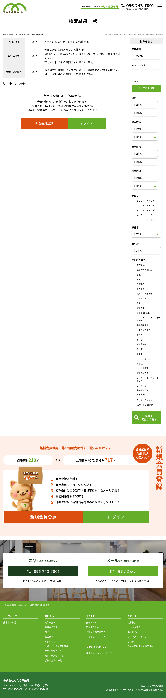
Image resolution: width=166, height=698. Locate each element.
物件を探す (50, 622)
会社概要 (132, 622)
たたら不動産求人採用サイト (142, 646)
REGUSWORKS (157, 686)
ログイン (49, 632)
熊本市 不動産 (8, 38)
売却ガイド (91, 622)
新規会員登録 (51, 627)
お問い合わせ (134, 632)
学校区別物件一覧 (53, 660)
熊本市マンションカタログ (99, 653)
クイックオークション (97, 636)
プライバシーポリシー (138, 636)
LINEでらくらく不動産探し (58, 646)
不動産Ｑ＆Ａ (51, 641)
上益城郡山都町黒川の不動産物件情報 (30, 38)
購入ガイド (50, 636)
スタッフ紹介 (134, 627)
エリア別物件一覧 (53, 651)
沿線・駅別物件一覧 (54, 655)
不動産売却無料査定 (95, 632)
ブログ (131, 641)
